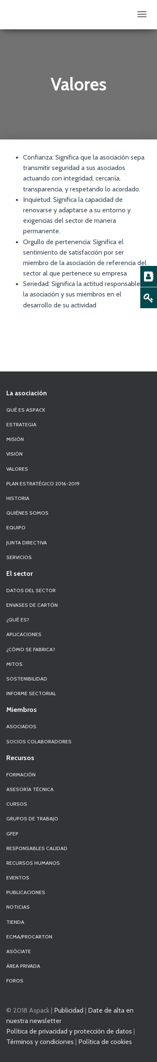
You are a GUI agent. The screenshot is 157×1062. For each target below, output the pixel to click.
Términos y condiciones (40, 1041)
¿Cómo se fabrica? (30, 649)
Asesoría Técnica (30, 789)
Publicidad (68, 1010)
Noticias (18, 907)
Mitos (14, 664)
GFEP (12, 833)
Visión (14, 454)
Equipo (16, 527)
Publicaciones (25, 892)
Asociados (21, 726)
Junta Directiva (26, 542)
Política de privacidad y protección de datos (69, 1031)
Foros (14, 980)
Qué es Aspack (25, 410)
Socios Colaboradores (39, 741)
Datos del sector (31, 590)
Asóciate (18, 951)
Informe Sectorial (31, 693)
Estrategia (21, 424)
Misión (15, 439)
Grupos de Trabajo (32, 818)
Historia (17, 498)
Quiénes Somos (27, 513)
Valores (17, 469)
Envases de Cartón (32, 605)
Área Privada (23, 966)
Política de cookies (105, 1041)
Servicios (19, 557)
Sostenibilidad (26, 678)
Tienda (15, 922)
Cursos (16, 804)
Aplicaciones (23, 634)
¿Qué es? (17, 619)
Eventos (17, 877)
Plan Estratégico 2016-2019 (43, 483)
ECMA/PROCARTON (29, 936)
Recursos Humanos (33, 863)
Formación (21, 774)
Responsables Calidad (36, 848)
